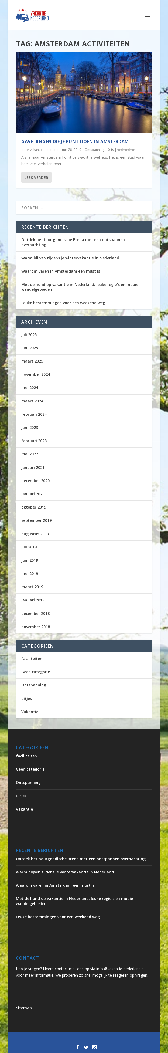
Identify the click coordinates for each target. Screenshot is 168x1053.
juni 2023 (29, 427)
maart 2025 (32, 361)
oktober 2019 (33, 507)
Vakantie (29, 711)
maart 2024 (32, 401)
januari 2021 (32, 467)
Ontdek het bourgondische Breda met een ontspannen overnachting (73, 242)
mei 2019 (29, 573)
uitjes (26, 698)
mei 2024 (29, 387)
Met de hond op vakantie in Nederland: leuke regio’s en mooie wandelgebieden (79, 287)
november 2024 (35, 374)
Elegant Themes (66, 1039)
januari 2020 (32, 493)
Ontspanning (94, 149)
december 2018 (35, 613)
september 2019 (36, 520)
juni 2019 (29, 560)
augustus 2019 (35, 533)
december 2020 (35, 480)
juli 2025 (29, 334)
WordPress (136, 1039)
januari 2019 (32, 599)
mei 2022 (29, 453)
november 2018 (35, 626)
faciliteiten (31, 658)
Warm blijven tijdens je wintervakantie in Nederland (70, 257)
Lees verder (36, 177)
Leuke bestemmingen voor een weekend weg (63, 302)
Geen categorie (35, 671)
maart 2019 (32, 586)
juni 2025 (29, 347)
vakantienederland (44, 149)
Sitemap (24, 1007)
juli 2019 (29, 547)
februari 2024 (34, 414)
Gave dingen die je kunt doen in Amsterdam (75, 141)
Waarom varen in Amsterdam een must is (60, 271)
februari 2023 (34, 440)
